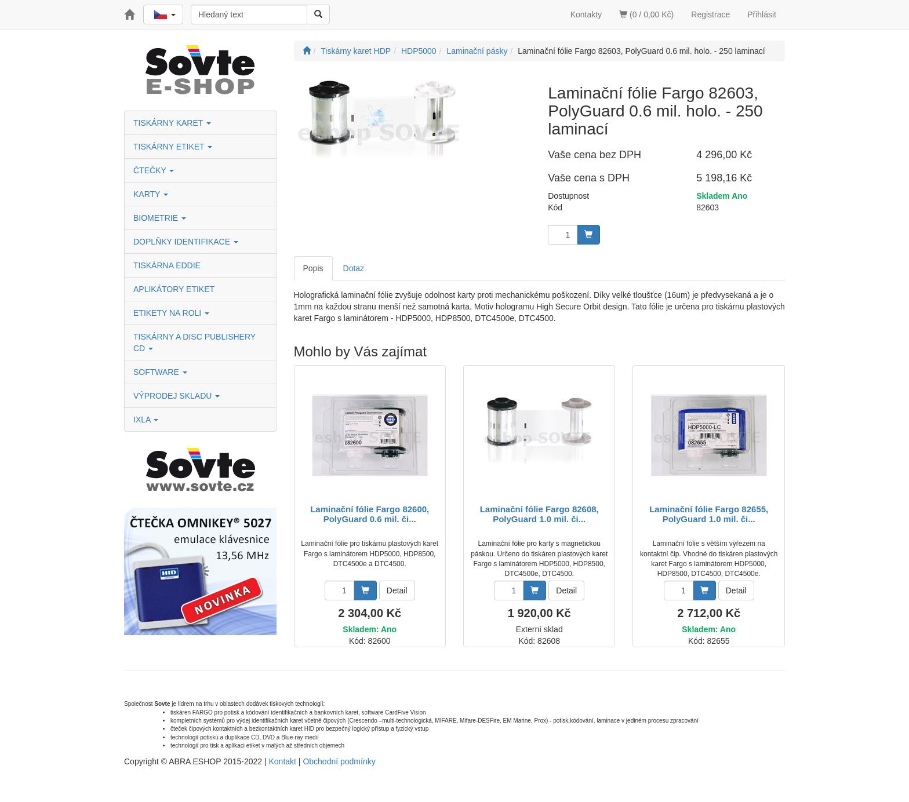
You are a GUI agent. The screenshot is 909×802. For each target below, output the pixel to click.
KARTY (150, 194)
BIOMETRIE (159, 218)
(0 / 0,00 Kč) (646, 14)
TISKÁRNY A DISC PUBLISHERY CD (194, 342)
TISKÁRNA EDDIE (167, 265)
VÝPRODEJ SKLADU (176, 395)
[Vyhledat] (318, 14)
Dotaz (354, 268)
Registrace (710, 14)
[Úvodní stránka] (307, 51)
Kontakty (586, 14)
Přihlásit (761, 14)
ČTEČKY (153, 170)
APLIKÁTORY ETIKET (173, 289)
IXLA (145, 419)
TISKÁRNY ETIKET (172, 146)
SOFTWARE (160, 372)
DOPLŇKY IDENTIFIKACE (185, 241)
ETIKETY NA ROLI (171, 313)
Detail (397, 590)
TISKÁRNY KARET (172, 122)
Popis (313, 268)
